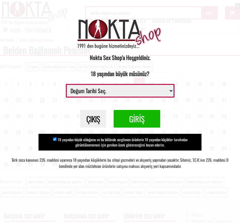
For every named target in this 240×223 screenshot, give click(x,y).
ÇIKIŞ (93, 119)
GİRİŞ (137, 119)
